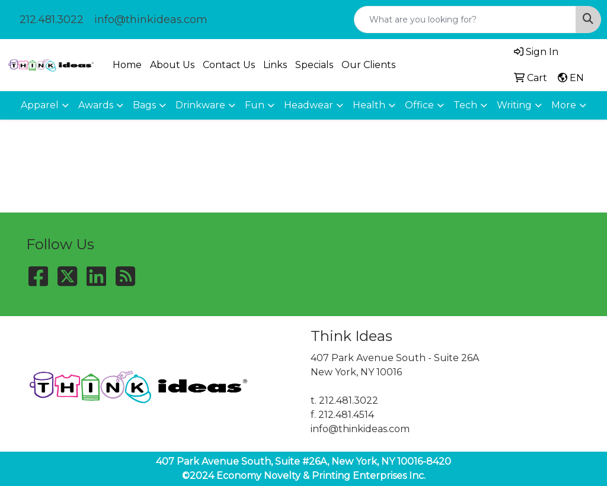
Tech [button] (465, 105)
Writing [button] (514, 105)
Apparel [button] (40, 105)
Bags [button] (144, 105)
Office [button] (419, 105)
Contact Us (229, 64)
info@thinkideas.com (150, 19)
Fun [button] (254, 105)
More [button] (563, 105)
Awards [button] (95, 105)
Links (275, 64)
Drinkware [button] (200, 105)
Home (127, 64)
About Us (172, 64)
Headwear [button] (308, 105)
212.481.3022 (52, 19)
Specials (314, 64)
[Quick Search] (465, 19)
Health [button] (369, 105)
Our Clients (368, 64)
